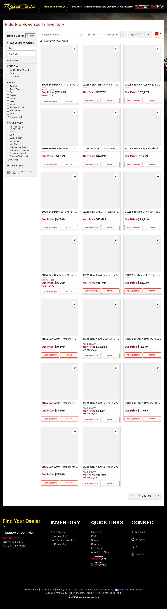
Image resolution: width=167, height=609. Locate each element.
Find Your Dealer (21, 523)
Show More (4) (14, 160)
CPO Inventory (59, 544)
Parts (94, 536)
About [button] (120, 7)
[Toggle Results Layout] (158, 34)
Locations (111, 7)
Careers (95, 544)
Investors (128, 7)
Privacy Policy (63, 589)
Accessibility (106, 589)
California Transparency (85, 589)
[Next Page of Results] (148, 34)
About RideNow (100, 552)
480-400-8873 (11, 538)
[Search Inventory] (80, 34)
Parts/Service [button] (99, 7)
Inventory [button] (77, 7)
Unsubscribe (32, 589)
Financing (97, 532)
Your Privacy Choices (128, 589)
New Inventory (59, 536)
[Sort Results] (94, 34)
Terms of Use (47, 589)
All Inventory (58, 532)
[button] (20, 43)
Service (95, 540)
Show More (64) (15, 117)
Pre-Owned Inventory (63, 540)
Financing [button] (87, 7)
